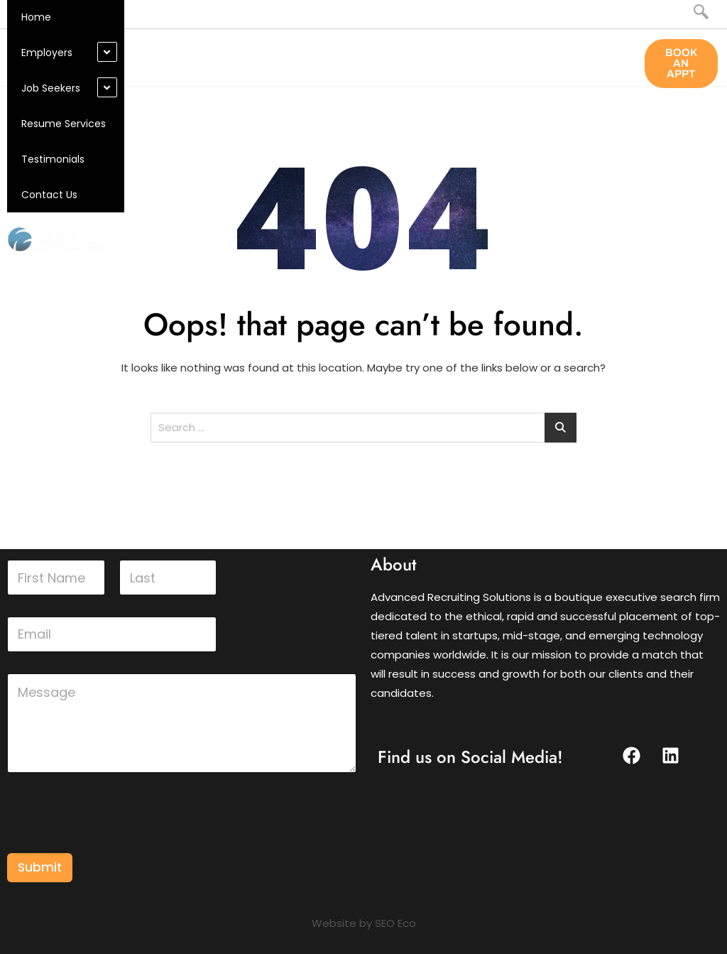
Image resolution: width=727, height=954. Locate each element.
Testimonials (52, 159)
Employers (46, 52)
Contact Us (49, 195)
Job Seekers (50, 88)
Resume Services (63, 123)
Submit (40, 867)
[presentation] (115, 844)
